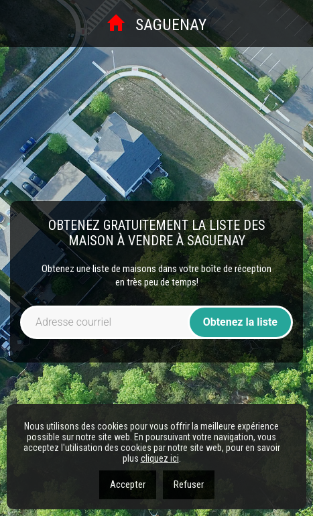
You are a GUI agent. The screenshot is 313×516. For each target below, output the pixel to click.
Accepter (127, 484)
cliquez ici (160, 458)
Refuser (189, 484)
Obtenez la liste (240, 322)
